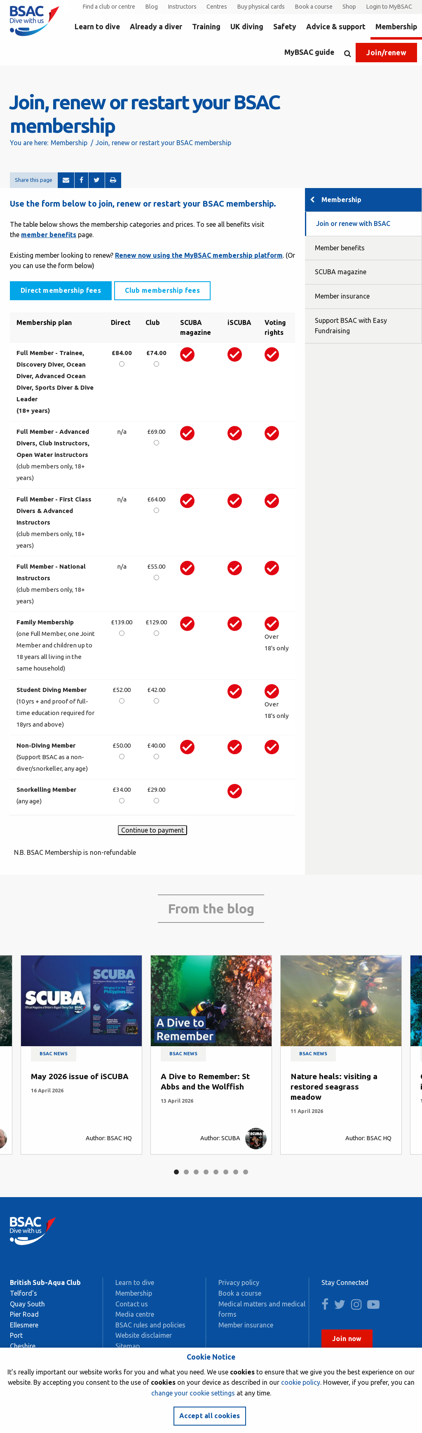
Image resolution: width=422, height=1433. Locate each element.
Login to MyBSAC (389, 6)
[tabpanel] (81, 1055)
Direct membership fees (61, 290)
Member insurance (342, 296)
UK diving (246, 27)
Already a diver (156, 27)
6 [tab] (225, 1171)
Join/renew (386, 52)
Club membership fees (162, 290)
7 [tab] (235, 1171)
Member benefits (340, 248)
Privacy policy (238, 1282)
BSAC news (54, 1053)
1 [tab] (176, 1171)
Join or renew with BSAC (353, 223)
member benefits (48, 234)
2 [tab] (186, 1171)
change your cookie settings (193, 1393)
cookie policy (300, 1382)
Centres (216, 6)
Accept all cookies (209, 1415)
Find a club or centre (108, 6)
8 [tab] (245, 1171)
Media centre (134, 1314)
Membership (396, 27)
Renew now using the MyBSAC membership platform (199, 255)
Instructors (182, 6)
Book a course (314, 6)
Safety (284, 27)
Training (206, 27)
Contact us (131, 1304)
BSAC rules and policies (150, 1325)
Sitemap (127, 1346)
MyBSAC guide (309, 52)
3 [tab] (196, 1171)
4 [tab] (206, 1171)
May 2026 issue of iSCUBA (80, 1076)
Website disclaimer (143, 1335)
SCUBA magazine (340, 271)
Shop (349, 6)
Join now (347, 1338)
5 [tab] (215, 1171)
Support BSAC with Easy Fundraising (351, 326)
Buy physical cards (261, 6)
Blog (151, 6)
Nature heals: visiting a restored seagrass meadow (334, 1086)
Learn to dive (97, 27)
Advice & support (336, 27)
